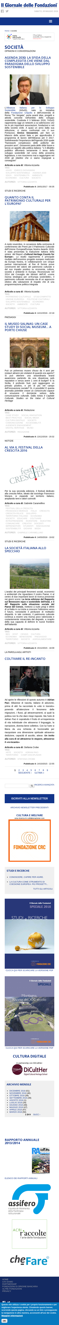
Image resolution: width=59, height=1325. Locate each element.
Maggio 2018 (16, 1107)
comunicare (13, 523)
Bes (8, 634)
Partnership (9, 1284)
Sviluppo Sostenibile (18, 173)
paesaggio (41, 636)
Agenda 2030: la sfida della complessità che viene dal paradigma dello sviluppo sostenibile (28, 62)
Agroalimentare (42, 639)
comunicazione (14, 423)
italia (34, 511)
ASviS (9, 170)
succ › (36, 1114)
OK (4, 1321)
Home (7, 31)
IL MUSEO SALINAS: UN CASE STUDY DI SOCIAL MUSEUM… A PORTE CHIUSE (28, 327)
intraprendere (14, 521)
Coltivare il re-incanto (25, 659)
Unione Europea (15, 299)
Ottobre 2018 (16, 1095)
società (36, 178)
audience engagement (18, 425)
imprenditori (13, 526)
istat (15, 634)
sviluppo (31, 513)
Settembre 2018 (18, 1098)
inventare (31, 521)
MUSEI (30, 428)
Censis (24, 634)
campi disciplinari (31, 755)
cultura (24, 178)
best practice (14, 418)
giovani (28, 528)
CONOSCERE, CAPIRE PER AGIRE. (26, 877)
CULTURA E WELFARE (29, 815)
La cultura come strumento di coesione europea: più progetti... (28, 883)
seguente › (25, 772)
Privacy (6, 1291)
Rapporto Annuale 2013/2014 (22, 1141)
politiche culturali (38, 299)
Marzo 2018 (15, 1112)
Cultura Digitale (15, 420)
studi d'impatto (42, 297)
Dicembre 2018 (17, 1091)
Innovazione (43, 526)
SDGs (8, 175)
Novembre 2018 (17, 1093)
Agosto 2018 (16, 1100)
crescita (44, 511)
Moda (38, 528)
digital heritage (15, 428)
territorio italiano (17, 516)
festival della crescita (19, 508)
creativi (27, 523)
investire (45, 521)
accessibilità (33, 423)
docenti (39, 523)
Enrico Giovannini (24, 170)
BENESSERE (26, 636)
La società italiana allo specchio (25, 549)
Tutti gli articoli (43, 889)
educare (22, 518)
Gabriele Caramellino (30, 532)
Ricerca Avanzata (44, 785)
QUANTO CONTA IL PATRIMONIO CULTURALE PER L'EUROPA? (28, 200)
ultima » (39, 772)
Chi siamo (7, 1282)
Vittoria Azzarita (27, 182)
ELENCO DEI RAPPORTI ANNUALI (21, 1178)
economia (11, 178)
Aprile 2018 (15, 1109)
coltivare (35, 518)
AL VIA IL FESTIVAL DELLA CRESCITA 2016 (24, 449)
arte (8, 752)
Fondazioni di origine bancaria (20, 1286)
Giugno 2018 (16, 1105)
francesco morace (17, 511)
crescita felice (14, 513)
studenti (28, 526)
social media (32, 418)
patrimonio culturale (18, 297)
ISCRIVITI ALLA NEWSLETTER (29, 798)
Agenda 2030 (39, 173)
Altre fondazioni (12, 1289)
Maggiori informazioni (12, 1316)
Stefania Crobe (26, 759)
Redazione (23, 432)
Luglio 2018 (15, 1102)
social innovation (31, 415)
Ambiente (37, 175)
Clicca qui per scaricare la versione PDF (29, 969)
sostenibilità (21, 175)
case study (12, 415)
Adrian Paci (31, 752)
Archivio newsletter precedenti (29, 807)
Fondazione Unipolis (21, 112)
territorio (12, 639)
